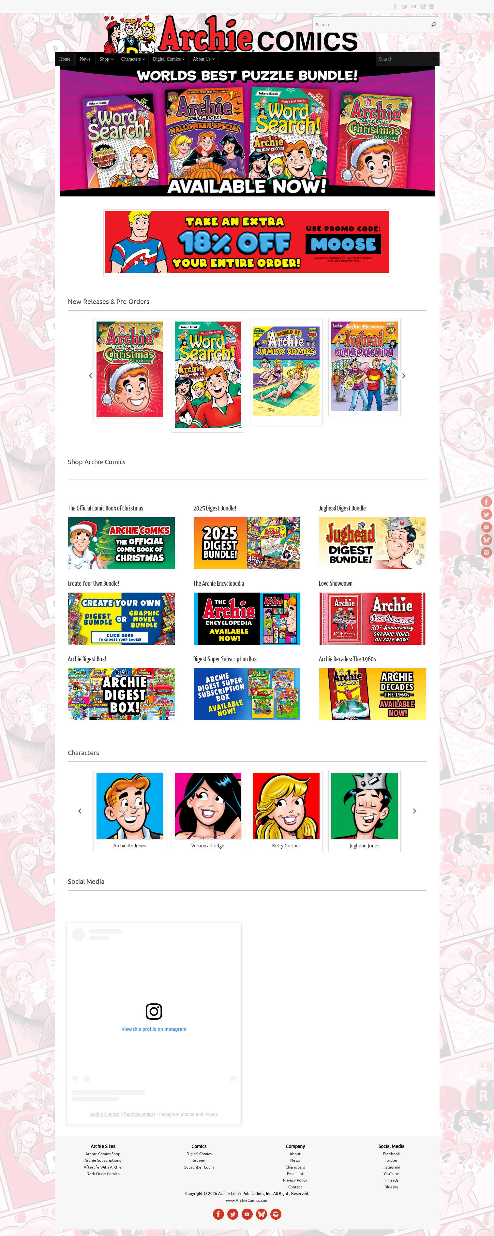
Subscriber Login (199, 1167)
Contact (295, 1187)
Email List (295, 1173)
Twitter (391, 1160)
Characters (295, 1167)
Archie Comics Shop (102, 1154)
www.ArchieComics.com (247, 1200)
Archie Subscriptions (102, 1160)
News (295, 1160)
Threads (391, 1180)
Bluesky (391, 1187)
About (295, 1154)
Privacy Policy (295, 1180)
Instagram (391, 1167)
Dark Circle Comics (102, 1173)
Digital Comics (199, 1154)
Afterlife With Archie (103, 1167)
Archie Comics (104, 1114)
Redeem (198, 1160)
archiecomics (140, 1114)
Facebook (391, 1154)
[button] (130, 806)
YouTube (391, 1173)
